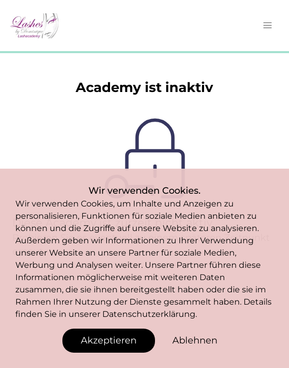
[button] (267, 25)
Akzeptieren (109, 340)
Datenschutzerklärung (148, 314)
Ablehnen (194, 340)
